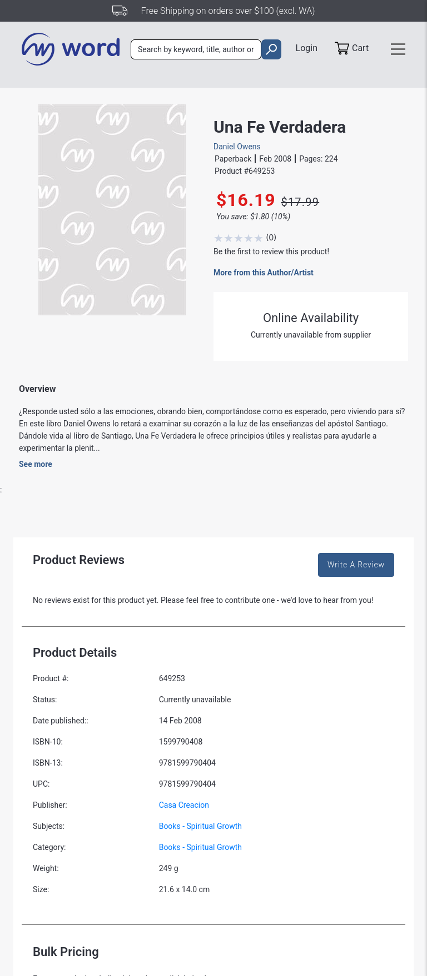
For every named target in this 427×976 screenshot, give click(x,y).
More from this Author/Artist (264, 272)
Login (306, 48)
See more (35, 464)
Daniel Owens (237, 146)
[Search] (196, 49)
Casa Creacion (184, 805)
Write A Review (356, 564)
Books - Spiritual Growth (200, 826)
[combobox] (196, 49)
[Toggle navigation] (398, 49)
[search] (271, 49)
